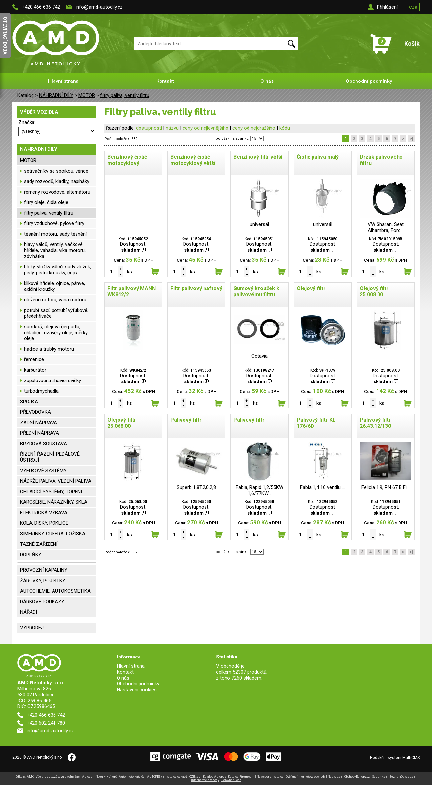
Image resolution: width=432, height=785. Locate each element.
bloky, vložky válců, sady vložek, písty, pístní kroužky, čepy (57, 270)
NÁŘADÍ (28, 612)
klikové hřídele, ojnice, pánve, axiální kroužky (54, 286)
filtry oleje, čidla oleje (46, 202)
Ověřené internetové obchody (305, 776)
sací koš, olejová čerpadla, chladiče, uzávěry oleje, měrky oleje (56, 332)
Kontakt (165, 81)
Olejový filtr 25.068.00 (121, 423)
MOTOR (86, 95)
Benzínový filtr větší (257, 157)
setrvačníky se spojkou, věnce (56, 171)
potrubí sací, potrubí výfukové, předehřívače (56, 313)
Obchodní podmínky (369, 81)
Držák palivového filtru (381, 160)
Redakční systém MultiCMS (395, 757)
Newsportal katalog (270, 776)
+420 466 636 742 (41, 7)
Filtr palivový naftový (196, 288)
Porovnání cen (231, 780)
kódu (284, 128)
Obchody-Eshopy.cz (357, 776)
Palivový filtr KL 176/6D (316, 423)
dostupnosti (149, 128)
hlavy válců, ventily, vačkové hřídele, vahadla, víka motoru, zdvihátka (55, 250)
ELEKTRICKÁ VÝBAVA (43, 513)
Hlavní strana (63, 81)
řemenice (34, 359)
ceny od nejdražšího (253, 128)
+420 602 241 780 (46, 723)
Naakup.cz (335, 776)
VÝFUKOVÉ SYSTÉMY (43, 470)
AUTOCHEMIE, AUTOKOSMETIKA (55, 591)
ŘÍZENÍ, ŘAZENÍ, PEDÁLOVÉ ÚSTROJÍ (50, 457)
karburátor (35, 370)
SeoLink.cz (379, 776)
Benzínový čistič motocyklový (127, 160)
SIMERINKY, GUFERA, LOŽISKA (52, 534)
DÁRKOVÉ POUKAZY (42, 602)
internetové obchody (205, 780)
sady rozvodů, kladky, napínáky (56, 181)
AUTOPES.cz (156, 776)
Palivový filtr (186, 420)
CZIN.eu (195, 776)
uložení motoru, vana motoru (55, 300)
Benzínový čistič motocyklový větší (192, 160)
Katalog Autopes (215, 776)
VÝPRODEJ (32, 628)
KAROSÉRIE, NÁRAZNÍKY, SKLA (53, 502)
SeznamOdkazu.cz (402, 776)
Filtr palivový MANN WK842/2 (131, 291)
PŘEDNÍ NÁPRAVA (39, 433)
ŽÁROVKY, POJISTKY (42, 581)
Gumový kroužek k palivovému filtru (256, 291)
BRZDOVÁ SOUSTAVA (43, 444)
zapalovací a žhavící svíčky (52, 380)
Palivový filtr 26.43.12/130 (375, 423)
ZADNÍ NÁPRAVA (38, 423)
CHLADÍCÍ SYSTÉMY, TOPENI (51, 492)
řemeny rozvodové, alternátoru (57, 192)
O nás (267, 81)
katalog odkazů (176, 776)
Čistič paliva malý (318, 157)
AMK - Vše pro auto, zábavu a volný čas (53, 776)
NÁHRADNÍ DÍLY (56, 95)
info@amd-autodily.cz (99, 7)
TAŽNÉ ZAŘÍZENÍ (38, 544)
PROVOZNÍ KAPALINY (43, 570)
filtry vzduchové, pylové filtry (54, 223)
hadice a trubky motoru (49, 349)
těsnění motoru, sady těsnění (55, 234)
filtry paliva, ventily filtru (124, 95)
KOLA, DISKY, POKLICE (44, 523)
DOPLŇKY (30, 555)
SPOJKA (29, 401)
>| (411, 138)
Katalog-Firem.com (241, 776)
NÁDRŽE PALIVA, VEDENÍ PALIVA (55, 481)
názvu (172, 128)
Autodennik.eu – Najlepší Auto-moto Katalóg (113, 776)
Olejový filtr (311, 288)
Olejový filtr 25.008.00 (374, 291)
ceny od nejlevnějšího (205, 128)
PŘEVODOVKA (35, 412)
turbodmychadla (41, 391)
